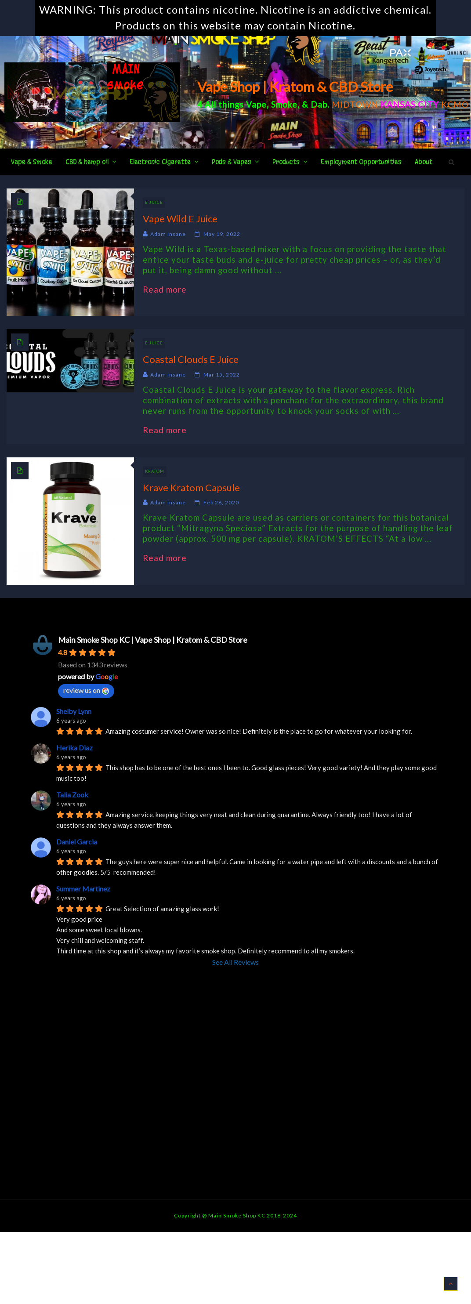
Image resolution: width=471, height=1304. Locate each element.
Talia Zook (72, 794)
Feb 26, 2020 (221, 502)
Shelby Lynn (73, 711)
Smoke (284, 104)
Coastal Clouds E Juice (191, 359)
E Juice (154, 202)
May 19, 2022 (221, 234)
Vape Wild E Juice (180, 219)
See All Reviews (235, 962)
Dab (319, 104)
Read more (169, 289)
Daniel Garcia (76, 841)
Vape (256, 104)
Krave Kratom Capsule (191, 487)
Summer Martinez (83, 888)
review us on (86, 690)
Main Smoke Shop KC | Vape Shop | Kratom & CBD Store (152, 640)
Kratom (154, 471)
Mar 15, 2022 (221, 374)
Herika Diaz (74, 747)
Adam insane (168, 234)
